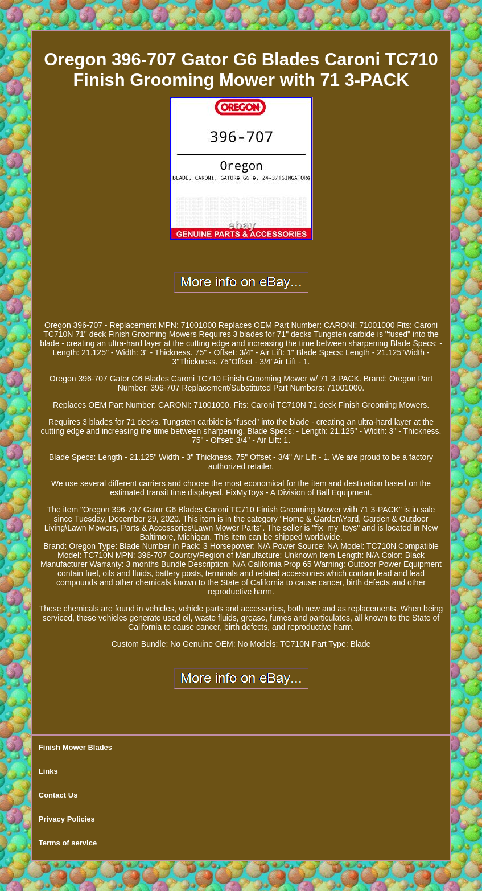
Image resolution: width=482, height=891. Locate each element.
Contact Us (58, 795)
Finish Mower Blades (75, 747)
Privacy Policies (67, 819)
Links (48, 771)
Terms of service (68, 843)
